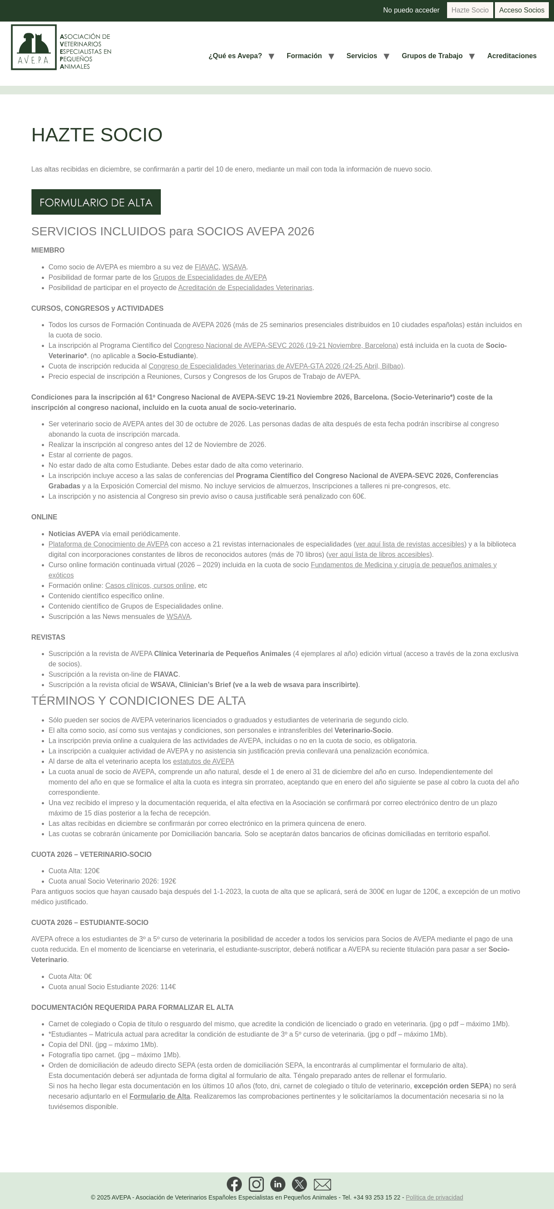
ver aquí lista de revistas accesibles (410, 544)
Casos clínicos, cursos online (149, 585)
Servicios (362, 55)
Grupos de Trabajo (432, 55)
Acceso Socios (522, 10)
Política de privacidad (434, 1197)
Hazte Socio (469, 10)
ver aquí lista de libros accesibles (379, 554)
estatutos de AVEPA (204, 761)
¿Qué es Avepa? (235, 55)
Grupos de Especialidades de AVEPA (210, 277)
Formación (304, 55)
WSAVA (234, 267)
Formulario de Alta (159, 1096)
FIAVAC (207, 267)
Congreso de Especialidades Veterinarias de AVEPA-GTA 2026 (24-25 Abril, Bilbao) (276, 366)
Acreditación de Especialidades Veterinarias (245, 287)
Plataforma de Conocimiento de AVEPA (109, 544)
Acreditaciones (512, 55)
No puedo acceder (411, 10)
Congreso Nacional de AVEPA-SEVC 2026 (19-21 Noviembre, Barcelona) (286, 345)
